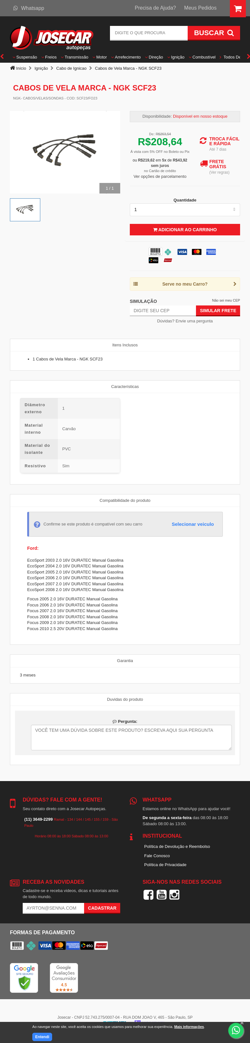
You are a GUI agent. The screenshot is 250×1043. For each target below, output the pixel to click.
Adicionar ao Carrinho (185, 229)
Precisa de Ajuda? (155, 8)
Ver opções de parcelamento (160, 176)
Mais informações (189, 1027)
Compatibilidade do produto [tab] (125, 500)
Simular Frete (218, 310)
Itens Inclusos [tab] (125, 345)
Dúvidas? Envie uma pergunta (185, 321)
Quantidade (185, 200)
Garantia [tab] (125, 660)
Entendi (42, 1037)
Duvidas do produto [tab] (125, 699)
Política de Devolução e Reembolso (177, 846)
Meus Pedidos (200, 8)
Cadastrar (102, 908)
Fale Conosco (157, 855)
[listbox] (185, 209)
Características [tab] (125, 386)
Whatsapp (28, 8)
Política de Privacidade (165, 864)
